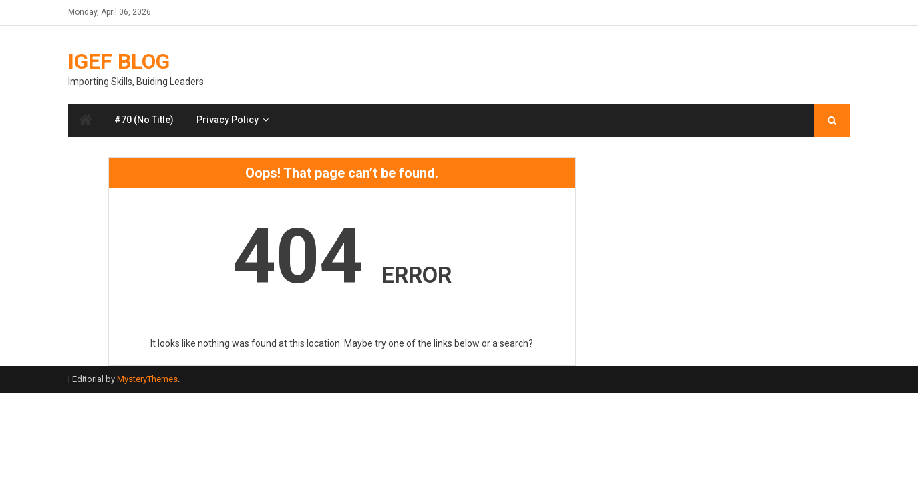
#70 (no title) (144, 119)
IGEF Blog (119, 61)
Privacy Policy (227, 119)
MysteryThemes (147, 379)
